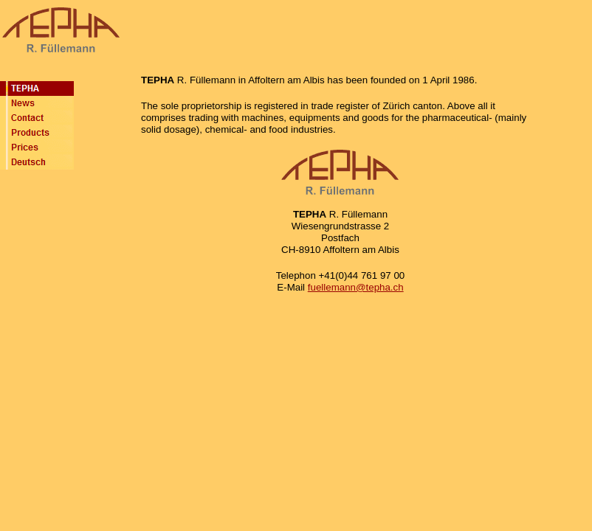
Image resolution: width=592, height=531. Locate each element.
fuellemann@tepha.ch (356, 287)
